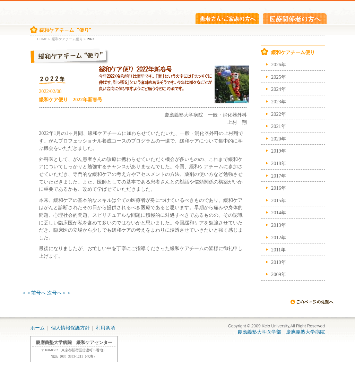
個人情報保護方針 (70, 328)
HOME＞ (44, 39)
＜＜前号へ (33, 292)
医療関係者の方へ (295, 18)
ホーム (37, 328)
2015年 (278, 200)
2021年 (278, 126)
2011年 (278, 249)
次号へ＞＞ (59, 292)
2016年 (278, 188)
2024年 (278, 89)
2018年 (278, 163)
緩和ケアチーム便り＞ (69, 39)
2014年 (278, 212)
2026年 (278, 64)
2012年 (278, 237)
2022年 (278, 114)
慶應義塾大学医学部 (259, 332)
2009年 (278, 274)
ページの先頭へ (312, 302)
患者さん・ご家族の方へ (227, 18)
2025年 (278, 77)
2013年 (278, 225)
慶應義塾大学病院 (305, 332)
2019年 (278, 151)
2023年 (278, 101)
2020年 (278, 138)
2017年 (278, 176)
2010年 (278, 262)
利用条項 (105, 328)
